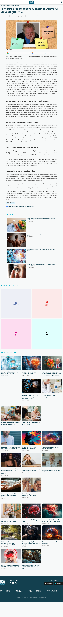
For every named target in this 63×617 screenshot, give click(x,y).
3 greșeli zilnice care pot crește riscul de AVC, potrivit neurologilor (10, 373)
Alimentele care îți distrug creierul (29, 520)
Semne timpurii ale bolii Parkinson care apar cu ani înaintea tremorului (11, 495)
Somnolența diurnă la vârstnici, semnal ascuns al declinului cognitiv (31, 566)
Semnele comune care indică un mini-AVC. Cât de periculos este (10, 565)
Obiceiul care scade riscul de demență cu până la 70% (9, 520)
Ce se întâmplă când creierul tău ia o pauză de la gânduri (31, 469)
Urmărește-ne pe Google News (41, 53)
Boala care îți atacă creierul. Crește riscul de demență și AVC (51, 520)
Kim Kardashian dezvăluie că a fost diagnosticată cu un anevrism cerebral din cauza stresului (10, 471)
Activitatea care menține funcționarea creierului (29, 447)
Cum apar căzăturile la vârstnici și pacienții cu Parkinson (10, 423)
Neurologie (17, 5)
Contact (48, 590)
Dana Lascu (5, 16)
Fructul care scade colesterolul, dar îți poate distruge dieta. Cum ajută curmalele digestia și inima (41, 219)
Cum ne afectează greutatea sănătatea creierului (50, 447)
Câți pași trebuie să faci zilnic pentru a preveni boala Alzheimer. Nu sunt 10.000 (9, 543)
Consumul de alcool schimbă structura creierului (30, 372)
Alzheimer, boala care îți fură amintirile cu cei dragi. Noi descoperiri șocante (30, 397)
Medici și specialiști (8, 591)
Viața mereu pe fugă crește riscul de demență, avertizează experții (31, 543)
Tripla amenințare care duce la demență (51, 542)
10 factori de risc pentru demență (49, 396)
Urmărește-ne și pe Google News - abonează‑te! (21, 206)
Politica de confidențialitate (18, 591)
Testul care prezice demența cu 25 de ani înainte (31, 423)
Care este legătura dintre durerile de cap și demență (29, 494)
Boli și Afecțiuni (10, 5)
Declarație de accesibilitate (54, 591)
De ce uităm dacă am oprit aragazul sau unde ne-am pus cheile (51, 470)
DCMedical (3, 5)
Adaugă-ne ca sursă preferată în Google (19, 53)
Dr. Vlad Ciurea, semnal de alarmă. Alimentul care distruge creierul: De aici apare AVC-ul (51, 373)
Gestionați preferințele (38, 591)
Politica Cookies (30, 591)
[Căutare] (61, 2)
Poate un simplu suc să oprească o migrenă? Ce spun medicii (10, 447)
